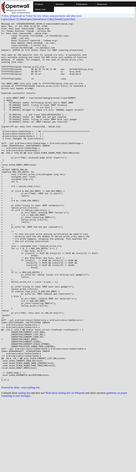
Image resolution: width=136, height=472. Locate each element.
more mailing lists (30, 459)
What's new (40, 9)
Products (39, 4)
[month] (59, 19)
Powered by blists (10, 459)
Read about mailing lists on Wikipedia (65, 465)
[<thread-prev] (25, 19)
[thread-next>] (40, 19)
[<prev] (5, 19)
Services (60, 4)
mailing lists (24, 465)
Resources (102, 4)
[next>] (13, 19)
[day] (51, 19)
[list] (72, 19)
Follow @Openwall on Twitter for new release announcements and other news (42, 15)
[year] (67, 19)
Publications (81, 4)
